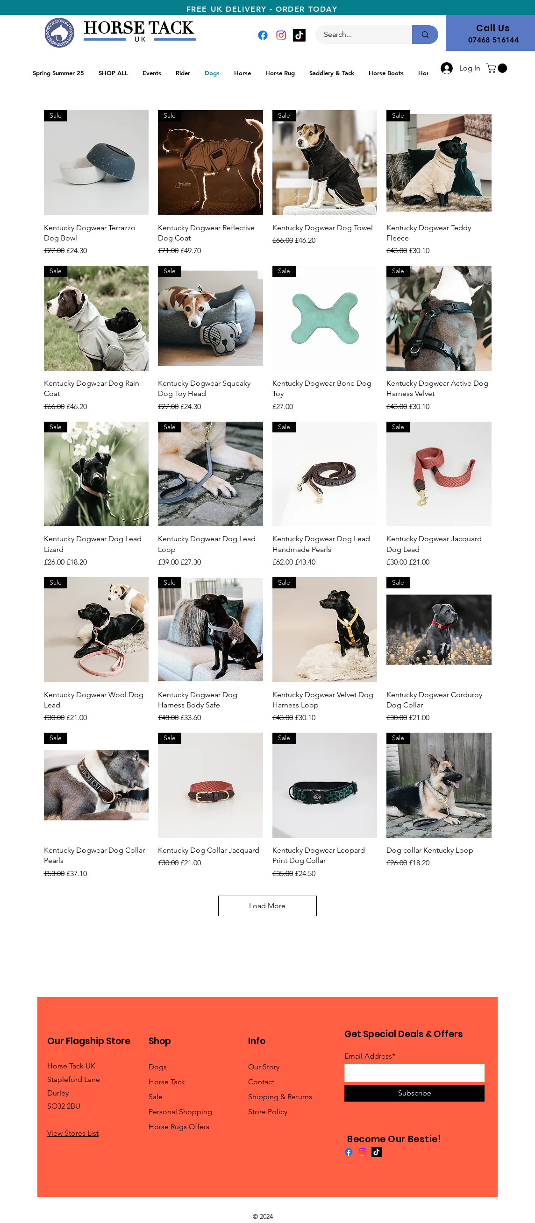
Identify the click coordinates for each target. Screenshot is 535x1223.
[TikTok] (299, 35)
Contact (261, 1081)
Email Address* (369, 1056)
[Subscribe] (414, 1093)
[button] (497, 68)
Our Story (263, 1066)
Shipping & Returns (280, 1096)
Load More (268, 905)
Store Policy (267, 1111)
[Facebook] (263, 35)
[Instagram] (281, 35)
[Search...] (358, 34)
